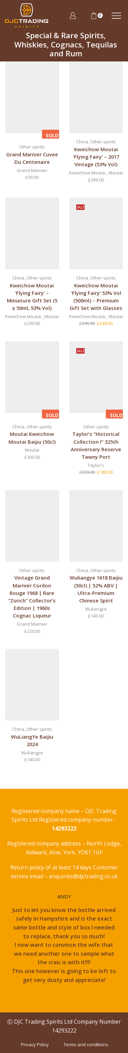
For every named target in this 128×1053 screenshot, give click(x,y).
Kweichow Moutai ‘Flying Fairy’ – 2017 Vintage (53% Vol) (96, 157)
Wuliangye (96, 609)
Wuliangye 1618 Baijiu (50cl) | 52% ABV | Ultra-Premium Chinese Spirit (96, 589)
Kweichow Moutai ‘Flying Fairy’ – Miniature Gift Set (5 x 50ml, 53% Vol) (32, 297)
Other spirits (32, 147)
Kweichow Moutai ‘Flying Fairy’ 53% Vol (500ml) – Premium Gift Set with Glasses (96, 297)
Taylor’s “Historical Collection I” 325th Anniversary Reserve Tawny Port (96, 445)
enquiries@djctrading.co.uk (83, 876)
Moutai (116, 173)
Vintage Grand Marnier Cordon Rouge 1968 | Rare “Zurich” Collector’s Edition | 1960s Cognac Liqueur (32, 596)
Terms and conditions (85, 1044)
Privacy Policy (35, 1044)
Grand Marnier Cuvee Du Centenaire (32, 158)
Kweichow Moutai (87, 173)
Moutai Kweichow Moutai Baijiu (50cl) (32, 437)
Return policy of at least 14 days (51, 867)
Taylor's (96, 465)
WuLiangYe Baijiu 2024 (32, 740)
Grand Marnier (32, 170)
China (82, 142)
